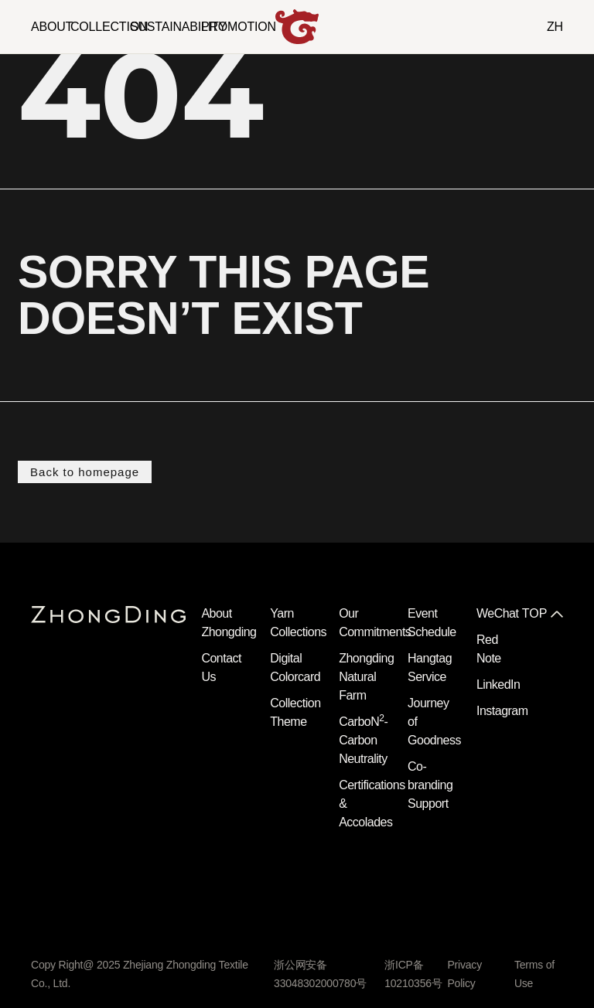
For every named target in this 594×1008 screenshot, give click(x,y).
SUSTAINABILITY (178, 26)
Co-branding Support (430, 785)
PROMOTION (238, 26)
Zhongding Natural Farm (366, 677)
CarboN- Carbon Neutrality (363, 740)
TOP (535, 613)
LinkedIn (498, 684)
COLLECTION (109, 26)
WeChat (497, 613)
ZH (555, 26)
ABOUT (52, 26)
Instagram (502, 710)
